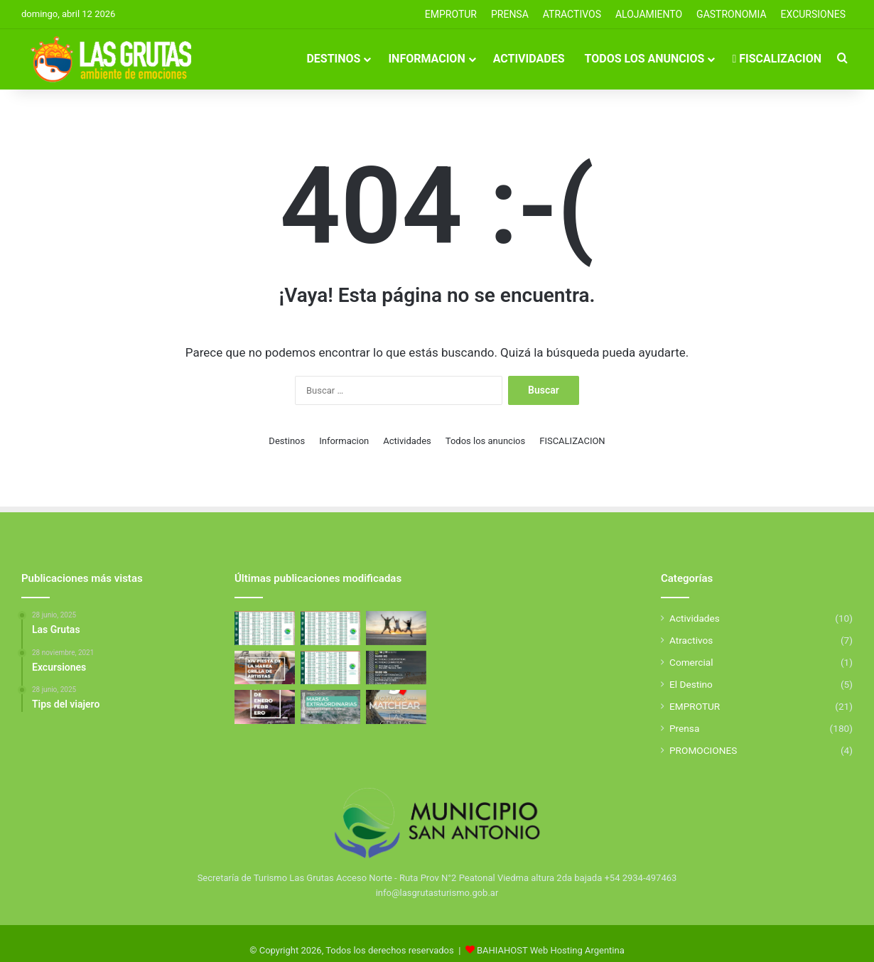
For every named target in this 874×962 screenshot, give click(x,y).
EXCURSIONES (813, 14)
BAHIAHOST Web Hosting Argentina (551, 950)
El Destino (691, 684)
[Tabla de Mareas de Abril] (264, 628)
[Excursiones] (396, 628)
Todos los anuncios (645, 58)
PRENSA (510, 14)
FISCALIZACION (776, 58)
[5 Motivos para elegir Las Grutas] (396, 707)
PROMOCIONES (703, 750)
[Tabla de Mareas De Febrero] (331, 668)
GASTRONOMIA (731, 14)
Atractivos (572, 14)
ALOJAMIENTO (648, 14)
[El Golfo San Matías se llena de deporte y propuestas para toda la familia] (264, 707)
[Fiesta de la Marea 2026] (264, 668)
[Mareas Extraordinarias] (331, 707)
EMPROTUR (451, 14)
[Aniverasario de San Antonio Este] (396, 668)
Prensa (684, 728)
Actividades (529, 58)
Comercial (691, 662)
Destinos (333, 58)
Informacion (426, 58)
